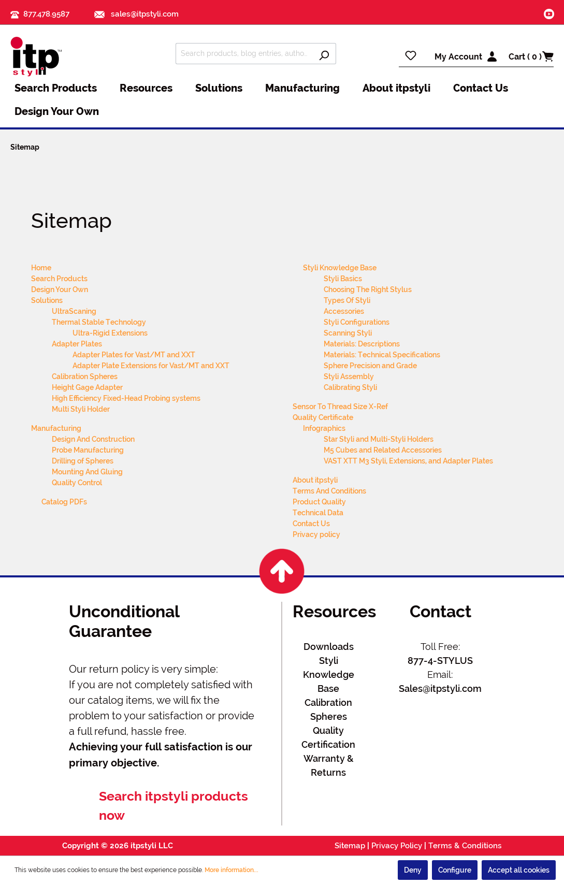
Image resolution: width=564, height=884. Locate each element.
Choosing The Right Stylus (368, 289)
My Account (458, 57)
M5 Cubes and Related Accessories (383, 450)
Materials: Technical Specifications (382, 355)
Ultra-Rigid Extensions (110, 333)
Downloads (328, 646)
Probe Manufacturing (88, 450)
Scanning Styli (348, 333)
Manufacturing (56, 428)
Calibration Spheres (85, 376)
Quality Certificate (323, 417)
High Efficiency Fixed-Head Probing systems (126, 398)
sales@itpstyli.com (136, 14)
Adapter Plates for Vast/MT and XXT (134, 355)
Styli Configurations (356, 322)
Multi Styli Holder (81, 409)
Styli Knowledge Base (340, 268)
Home (41, 268)
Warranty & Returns (328, 765)
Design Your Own (59, 289)
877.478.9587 (46, 14)
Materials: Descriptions (362, 344)
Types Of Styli (347, 300)
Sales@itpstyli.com (440, 688)
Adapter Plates (77, 344)
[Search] (324, 53)
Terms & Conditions (465, 845)
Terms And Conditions (329, 491)
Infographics (324, 428)
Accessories (344, 311)
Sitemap (350, 845)
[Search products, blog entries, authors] (244, 53)
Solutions (47, 300)
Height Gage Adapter (87, 387)
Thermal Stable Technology (99, 322)
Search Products (59, 278)
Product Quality (319, 502)
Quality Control (77, 483)
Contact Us (311, 523)
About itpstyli (315, 480)
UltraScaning (74, 311)
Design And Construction (93, 439)
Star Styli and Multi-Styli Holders (378, 439)
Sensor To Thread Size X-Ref (340, 406)
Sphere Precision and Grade (370, 365)
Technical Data (318, 513)
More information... (231, 870)
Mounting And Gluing (87, 472)
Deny (413, 870)
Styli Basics (343, 278)
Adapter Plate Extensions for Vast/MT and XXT (151, 365)
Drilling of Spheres (82, 461)
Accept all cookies (518, 870)
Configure (454, 870)
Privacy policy (316, 534)
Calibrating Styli (350, 387)
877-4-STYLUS (440, 660)
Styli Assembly (349, 376)
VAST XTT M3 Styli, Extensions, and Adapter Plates (408, 461)
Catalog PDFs (64, 502)
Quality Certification (328, 737)
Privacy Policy (396, 845)
